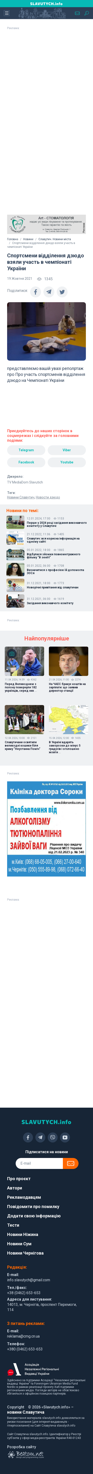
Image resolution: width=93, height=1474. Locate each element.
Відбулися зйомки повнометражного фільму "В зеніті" (53, 556)
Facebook (26, 462)
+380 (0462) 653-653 (25, 1349)
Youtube (66, 462)
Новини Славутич (20, 497)
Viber (67, 450)
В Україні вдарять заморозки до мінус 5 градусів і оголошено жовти (64, 747)
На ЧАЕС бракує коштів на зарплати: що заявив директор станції (67, 687)
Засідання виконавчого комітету (50, 603)
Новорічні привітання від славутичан (52, 587)
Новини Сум (19, 1243)
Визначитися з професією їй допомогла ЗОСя (55, 572)
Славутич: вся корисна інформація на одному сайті (53, 540)
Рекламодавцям (24, 1197)
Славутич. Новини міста (54, 239)
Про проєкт (19, 1178)
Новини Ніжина (22, 1234)
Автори (14, 1187)
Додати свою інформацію (34, 1215)
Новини (28, 239)
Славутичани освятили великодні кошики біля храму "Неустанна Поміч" (22, 746)
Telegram (26, 450)
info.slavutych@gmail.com (28, 1280)
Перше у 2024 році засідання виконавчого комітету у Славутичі (57, 524)
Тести (13, 1225)
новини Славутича (25, 1412)
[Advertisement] (44, 77)
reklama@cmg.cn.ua (23, 1336)
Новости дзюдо (48, 497)
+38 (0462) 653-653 (24, 1293)
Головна (12, 239)
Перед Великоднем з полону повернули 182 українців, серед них (21, 687)
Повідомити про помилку (33, 1206)
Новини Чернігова (25, 1253)
